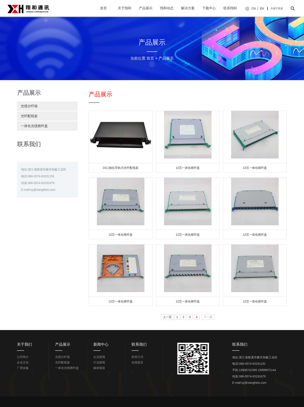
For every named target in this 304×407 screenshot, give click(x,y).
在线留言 (137, 362)
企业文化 (23, 362)
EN (262, 8)
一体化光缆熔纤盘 (32, 126)
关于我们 (24, 344)
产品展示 (166, 58)
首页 (150, 58)
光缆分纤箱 (27, 106)
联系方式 (137, 357)
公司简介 (23, 357)
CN (253, 8)
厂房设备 (23, 368)
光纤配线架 (27, 116)
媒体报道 (99, 368)
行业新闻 (99, 362)
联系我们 (139, 344)
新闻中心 (101, 344)
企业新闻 (99, 357)
